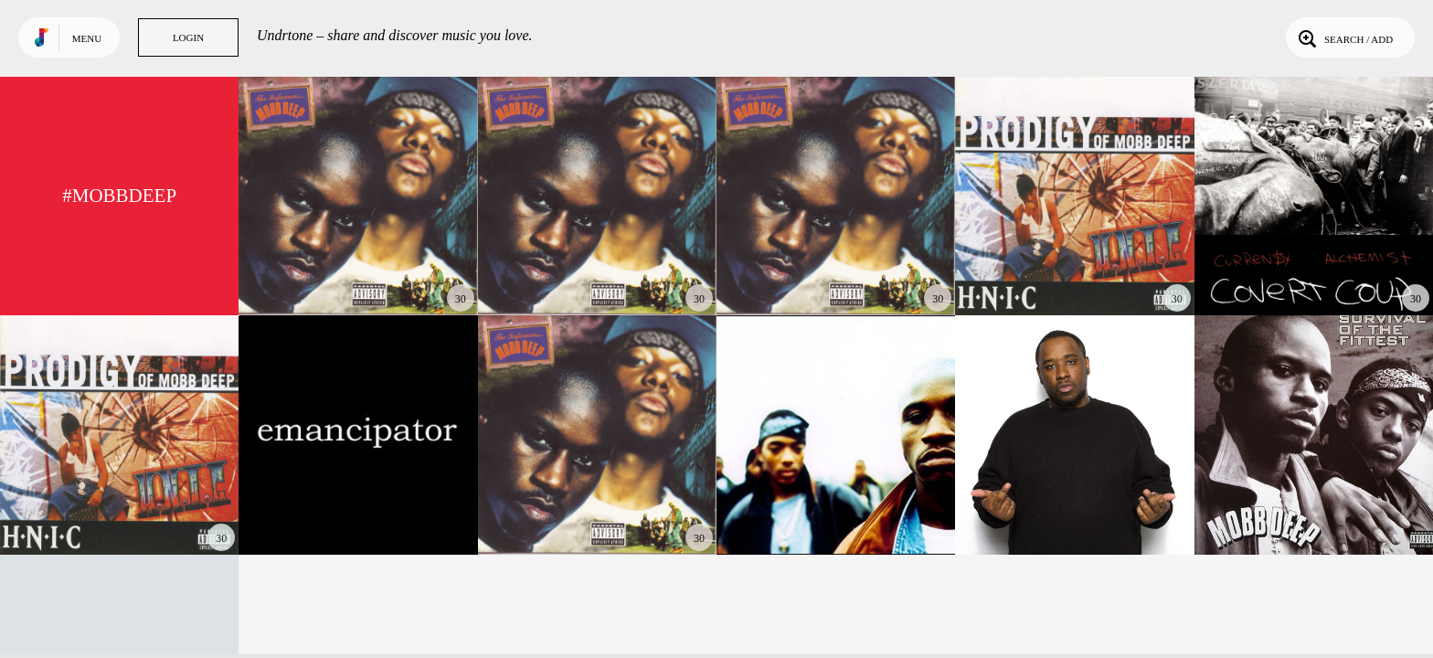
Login (188, 37)
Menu (86, 38)
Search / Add (1344, 37)
